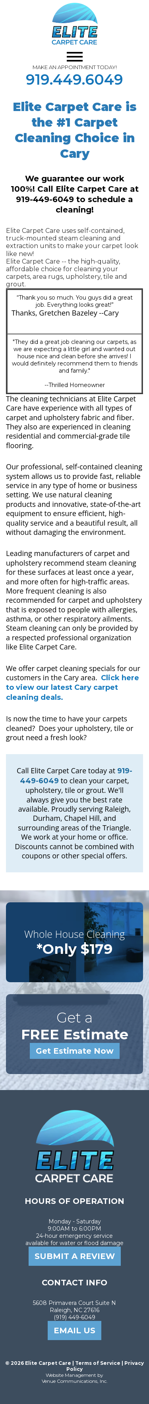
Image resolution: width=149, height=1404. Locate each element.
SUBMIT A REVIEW (75, 1256)
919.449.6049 (74, 79)
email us (74, 1330)
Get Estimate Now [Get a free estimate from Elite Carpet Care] (75, 1051)
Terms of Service (97, 1363)
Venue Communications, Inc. (75, 1381)
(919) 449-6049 (74, 1317)
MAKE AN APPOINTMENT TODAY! (75, 67)
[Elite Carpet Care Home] (74, 1180)
